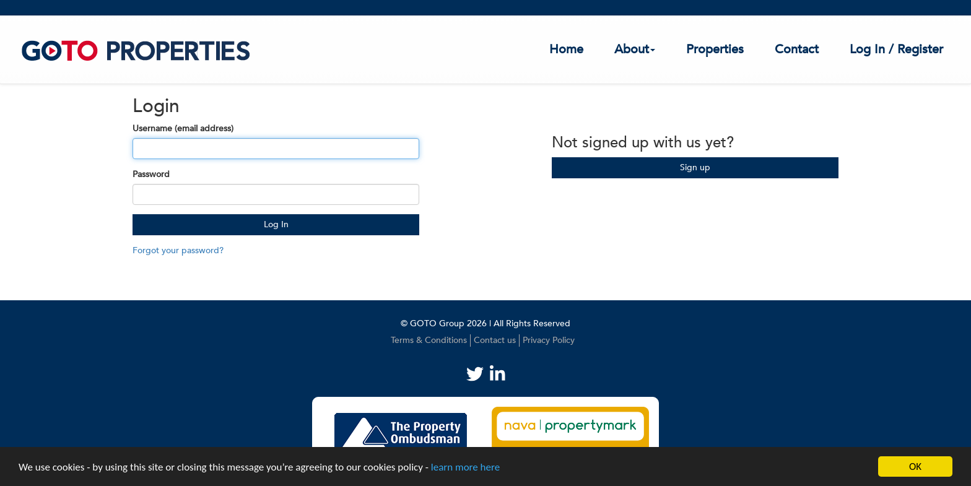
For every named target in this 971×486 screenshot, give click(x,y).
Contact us (495, 340)
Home (566, 49)
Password (151, 174)
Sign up (695, 167)
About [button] (634, 49)
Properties (715, 49)
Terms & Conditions (429, 340)
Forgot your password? (178, 250)
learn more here (465, 467)
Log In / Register (896, 49)
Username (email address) (183, 128)
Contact (797, 49)
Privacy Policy (549, 340)
